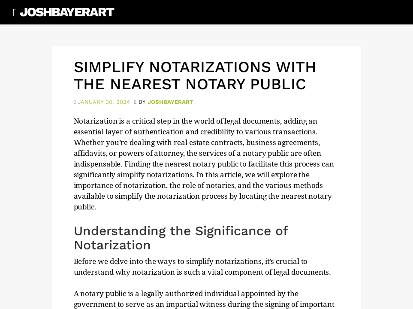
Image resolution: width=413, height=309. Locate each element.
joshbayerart (170, 102)
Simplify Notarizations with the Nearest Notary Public (195, 75)
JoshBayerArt (67, 11)
